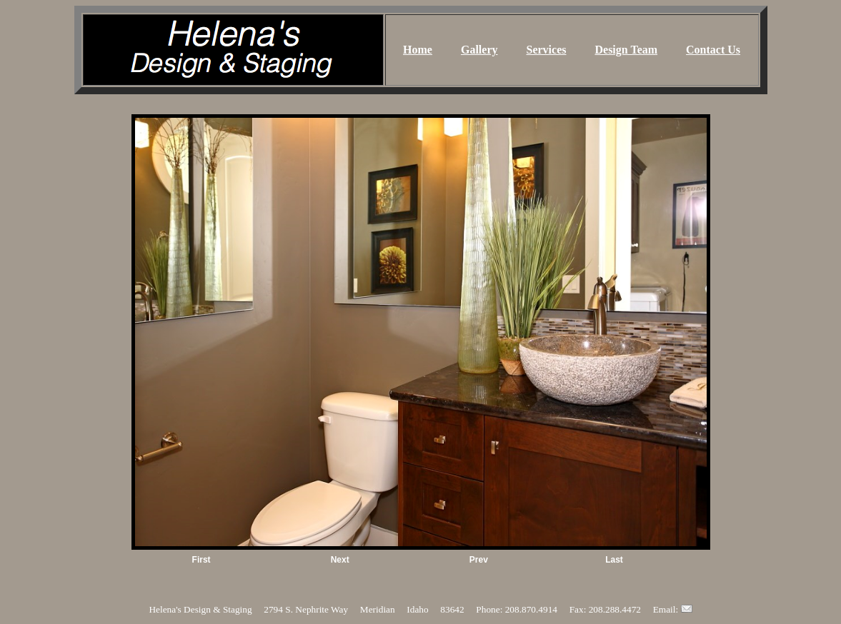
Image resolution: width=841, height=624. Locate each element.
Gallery (479, 50)
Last (614, 560)
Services (547, 50)
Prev (478, 560)
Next (340, 560)
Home (417, 50)
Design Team (625, 50)
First (201, 560)
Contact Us (713, 50)
